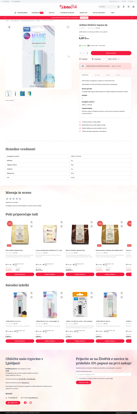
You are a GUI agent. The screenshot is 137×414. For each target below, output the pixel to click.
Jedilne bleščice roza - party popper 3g (47, 321)
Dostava (118, 75)
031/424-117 (6, 1)
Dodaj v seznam (114, 59)
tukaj (111, 378)
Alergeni (108, 75)
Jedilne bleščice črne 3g (13, 321)
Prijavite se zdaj (83, 382)
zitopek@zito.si (17, 1)
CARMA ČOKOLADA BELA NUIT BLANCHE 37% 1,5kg (49, 250)
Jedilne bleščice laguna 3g (48, 20)
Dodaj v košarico (111, 53)
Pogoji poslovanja (113, 1)
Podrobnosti (85, 75)
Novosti (52, 13)
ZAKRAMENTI (37, 13)
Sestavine (97, 75)
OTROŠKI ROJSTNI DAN (67, 13)
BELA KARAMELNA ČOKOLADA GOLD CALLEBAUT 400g (109, 250)
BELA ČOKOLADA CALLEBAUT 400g (14, 250)
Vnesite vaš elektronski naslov (84, 371)
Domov (7, 20)
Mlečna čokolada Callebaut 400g (75, 250)
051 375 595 (22, 379)
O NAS (112, 13)
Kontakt (124, 1)
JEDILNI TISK (83, 13)
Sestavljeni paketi (99, 13)
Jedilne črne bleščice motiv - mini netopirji (79, 321)
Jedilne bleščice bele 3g (103, 321)
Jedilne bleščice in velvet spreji (28, 20)
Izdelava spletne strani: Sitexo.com (123, 412)
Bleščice (38, 20)
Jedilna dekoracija (15, 20)
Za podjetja (131, 1)
